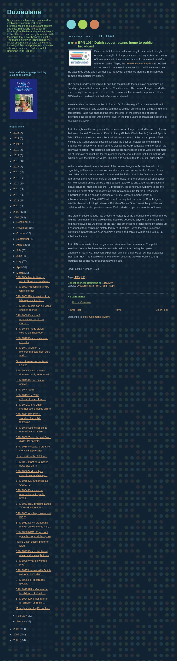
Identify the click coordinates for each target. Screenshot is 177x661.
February (22, 615)
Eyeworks (82, 285)
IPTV (77, 277)
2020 (16, 149)
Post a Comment (81, 302)
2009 (16, 211)
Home (118, 309)
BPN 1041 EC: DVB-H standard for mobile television (28, 418)
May (19, 261)
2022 (16, 138)
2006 (16, 634)
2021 (16, 144)
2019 (16, 155)
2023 (16, 132)
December (23, 221)
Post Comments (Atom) (96, 316)
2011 (16, 200)
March (20, 272)
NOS (92, 285)
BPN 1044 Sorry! (25, 389)
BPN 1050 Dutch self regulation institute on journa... (30, 319)
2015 (16, 178)
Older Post (161, 309)
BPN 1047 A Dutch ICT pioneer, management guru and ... (33, 351)
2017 (16, 166)
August (21, 244)
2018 (16, 161)
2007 (16, 629)
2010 (16, 206)
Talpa (112, 285)
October (21, 233)
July (19, 250)
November (23, 227)
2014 (16, 183)
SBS (104, 285)
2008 (16, 217)
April (19, 267)
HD (83, 277)
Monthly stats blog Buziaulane (33, 608)
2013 (16, 189)
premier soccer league (138, 63)
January (21, 621)
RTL (98, 285)
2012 (16, 195)
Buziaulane (24, 12)
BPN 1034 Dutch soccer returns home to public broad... (30, 494)
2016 (16, 172)
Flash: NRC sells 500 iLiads (31, 456)
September (23, 238)
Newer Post (74, 309)
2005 (16, 640)
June (20, 255)
